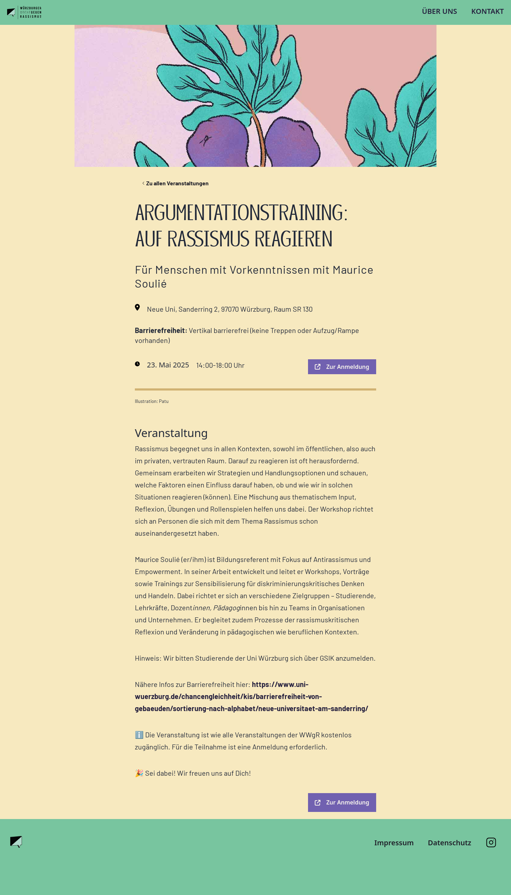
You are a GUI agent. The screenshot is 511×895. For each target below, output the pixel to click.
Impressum (394, 842)
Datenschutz (449, 842)
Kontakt (487, 11)
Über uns (439, 11)
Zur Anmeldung (342, 367)
